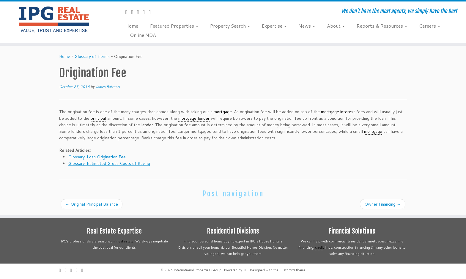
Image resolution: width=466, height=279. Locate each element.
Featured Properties (174, 25)
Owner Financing (382, 204)
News (306, 25)
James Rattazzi (107, 86)
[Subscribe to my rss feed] (128, 12)
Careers (429, 25)
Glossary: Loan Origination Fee (97, 157)
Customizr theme (292, 270)
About (336, 25)
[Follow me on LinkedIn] (152, 12)
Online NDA (143, 34)
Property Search (230, 25)
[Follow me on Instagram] (146, 12)
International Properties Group (197, 270)
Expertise (274, 25)
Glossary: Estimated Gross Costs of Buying (109, 163)
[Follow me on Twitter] (134, 12)
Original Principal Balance (91, 204)
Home (131, 25)
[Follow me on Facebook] (140, 12)
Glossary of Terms (92, 56)
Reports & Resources (382, 25)
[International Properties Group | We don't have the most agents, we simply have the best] (54, 19)
